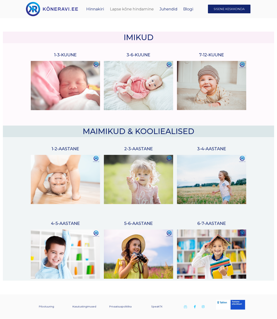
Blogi (189, 9)
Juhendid (173, 9)
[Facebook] (194, 307)
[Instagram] (203, 307)
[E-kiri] (185, 307)
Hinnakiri (115, 9)
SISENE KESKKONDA (229, 9)
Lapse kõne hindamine (144, 9)
